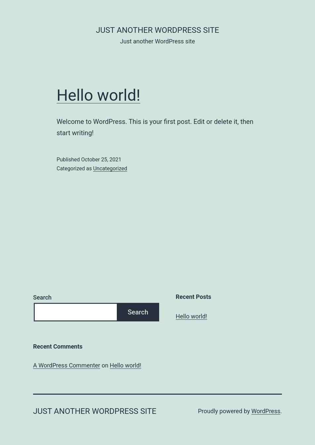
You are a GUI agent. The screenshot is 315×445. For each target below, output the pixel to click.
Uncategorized (110, 168)
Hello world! (98, 95)
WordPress (265, 411)
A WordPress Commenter (66, 365)
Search (42, 297)
